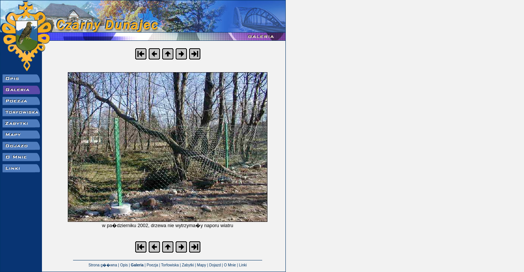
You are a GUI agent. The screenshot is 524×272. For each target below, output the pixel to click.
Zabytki (188, 265)
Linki (243, 265)
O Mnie (230, 265)
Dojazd (215, 265)
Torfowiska (170, 265)
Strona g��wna (102, 265)
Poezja (152, 265)
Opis (124, 265)
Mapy (201, 265)
